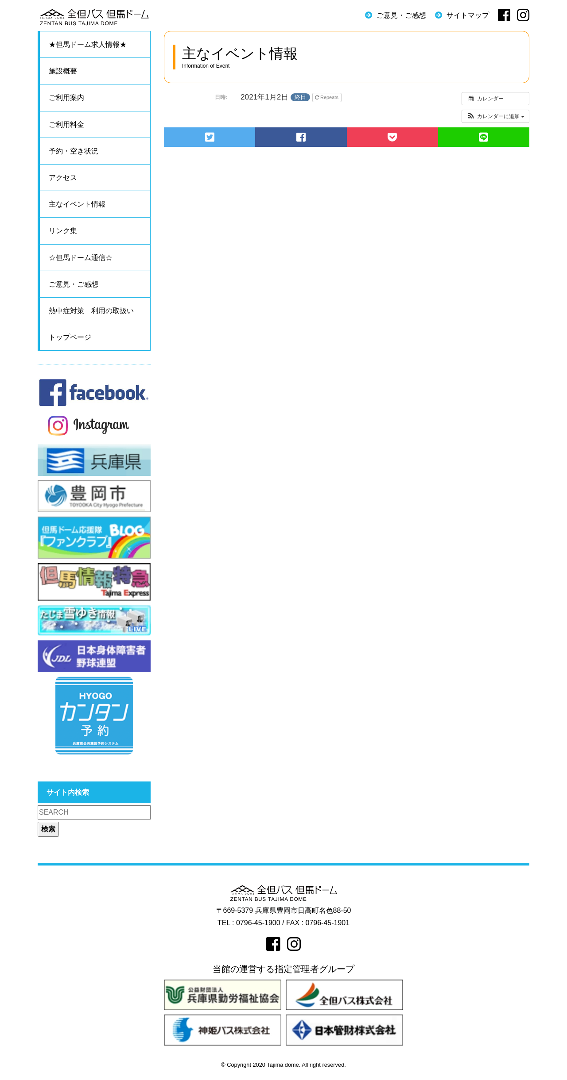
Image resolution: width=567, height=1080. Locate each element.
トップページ (70, 337)
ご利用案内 (66, 97)
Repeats (327, 97)
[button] (495, 116)
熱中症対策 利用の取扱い (91, 310)
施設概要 (63, 71)
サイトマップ (468, 15)
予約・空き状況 (73, 151)
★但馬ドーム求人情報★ (88, 44)
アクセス (63, 177)
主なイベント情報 (77, 204)
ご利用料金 (66, 124)
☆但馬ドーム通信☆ (81, 257)
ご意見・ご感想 (401, 15)
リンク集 (63, 230)
